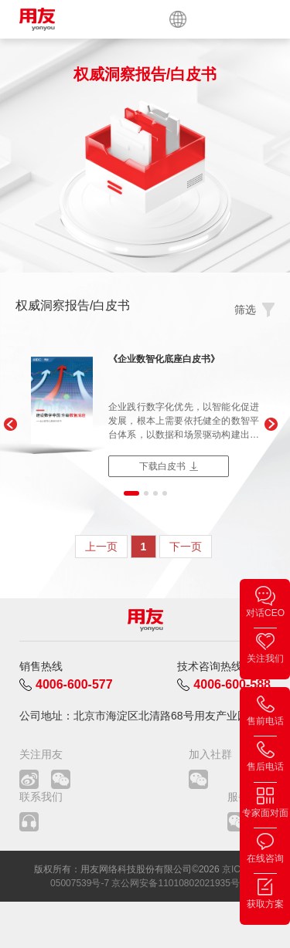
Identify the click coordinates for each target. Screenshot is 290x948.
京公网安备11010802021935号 (175, 883)
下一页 (185, 546)
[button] (9, 425)
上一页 (101, 546)
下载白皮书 (162, 466)
